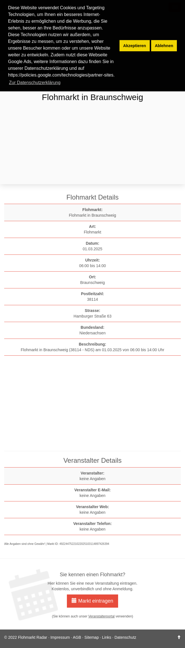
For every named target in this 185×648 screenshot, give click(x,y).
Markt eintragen (92, 601)
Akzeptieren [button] (134, 45)
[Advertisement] (92, 144)
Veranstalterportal (101, 616)
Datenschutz (125, 637)
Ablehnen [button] (164, 45)
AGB (77, 637)
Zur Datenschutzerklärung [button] (34, 82)
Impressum (60, 637)
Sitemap (92, 637)
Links (106, 637)
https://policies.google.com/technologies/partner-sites (60, 75)
